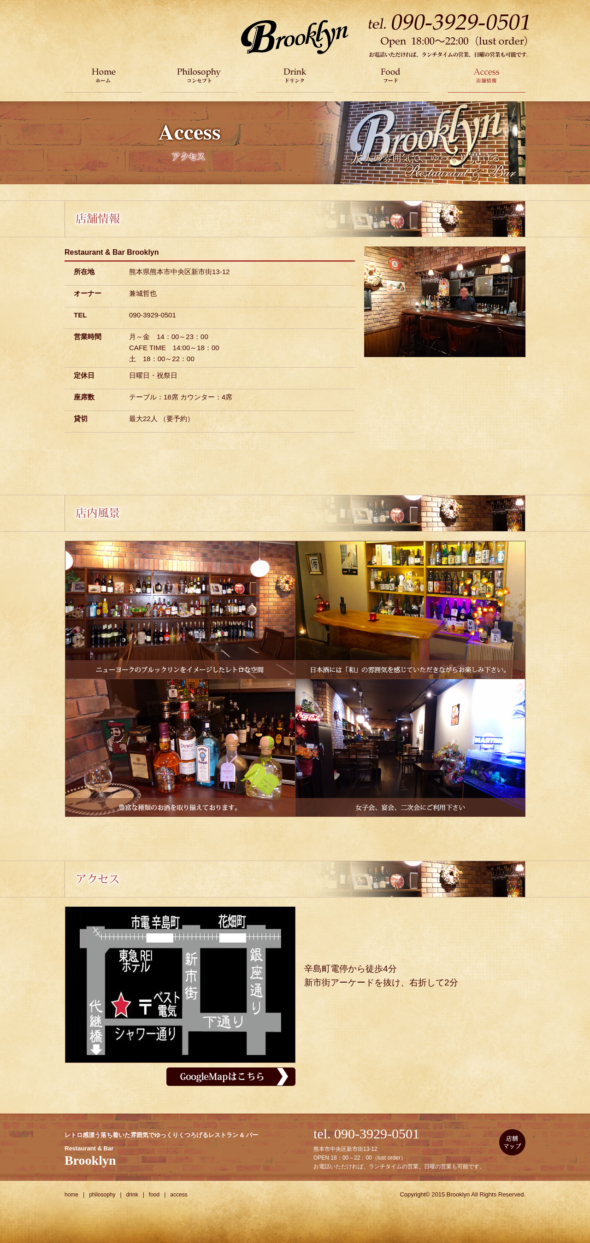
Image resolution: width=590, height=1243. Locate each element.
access (178, 1194)
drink (132, 1194)
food (154, 1194)
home (71, 1194)
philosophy (102, 1194)
